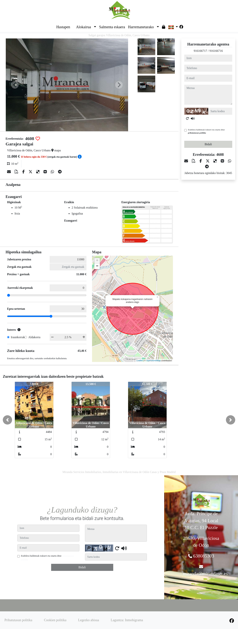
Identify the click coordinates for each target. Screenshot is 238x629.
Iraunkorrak (18, 337)
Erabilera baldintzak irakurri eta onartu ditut (206, 131)
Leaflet (139, 360)
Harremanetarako (141, 27)
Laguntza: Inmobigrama (127, 620)
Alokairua (83, 27)
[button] (7, 420)
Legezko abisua (88, 620)
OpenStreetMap (153, 360)
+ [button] (97, 261)
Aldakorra (34, 337)
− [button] (97, 266)
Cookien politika (55, 620)
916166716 (216, 50)
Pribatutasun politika (18, 620)
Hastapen (63, 27)
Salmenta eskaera (112, 27)
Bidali (208, 144)
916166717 (200, 50)
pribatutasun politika (197, 133)
